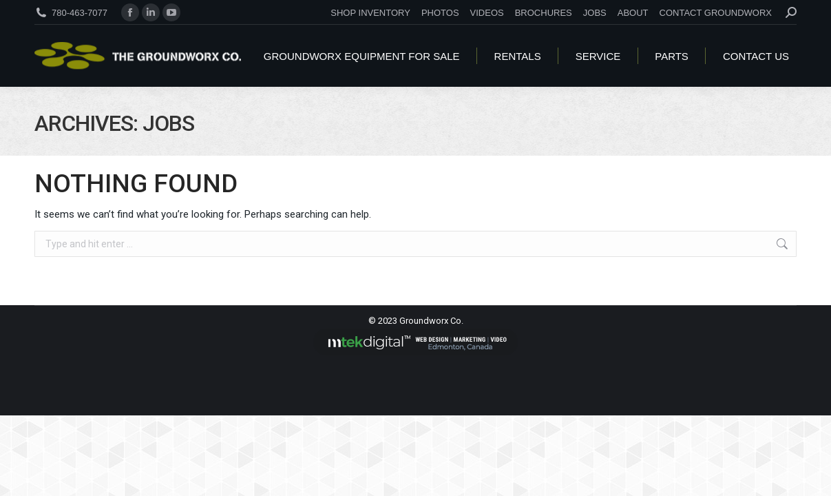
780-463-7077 (79, 13)
